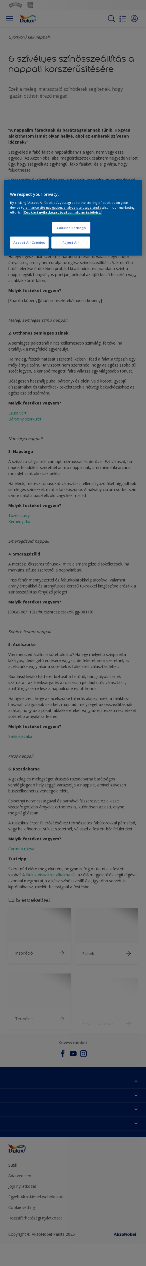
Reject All (71, 242)
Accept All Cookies (29, 242)
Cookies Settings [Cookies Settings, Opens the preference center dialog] (71, 228)
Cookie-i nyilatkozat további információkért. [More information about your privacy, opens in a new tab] (62, 212)
